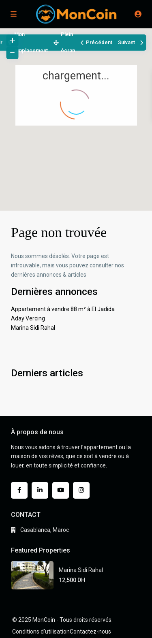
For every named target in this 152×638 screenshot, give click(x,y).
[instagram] (81, 490)
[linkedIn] (40, 490)
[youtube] (60, 490)
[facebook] (19, 490)
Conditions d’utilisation (41, 631)
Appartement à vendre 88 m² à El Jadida (63, 309)
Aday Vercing (28, 318)
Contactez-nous (90, 631)
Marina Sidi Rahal (33, 327)
